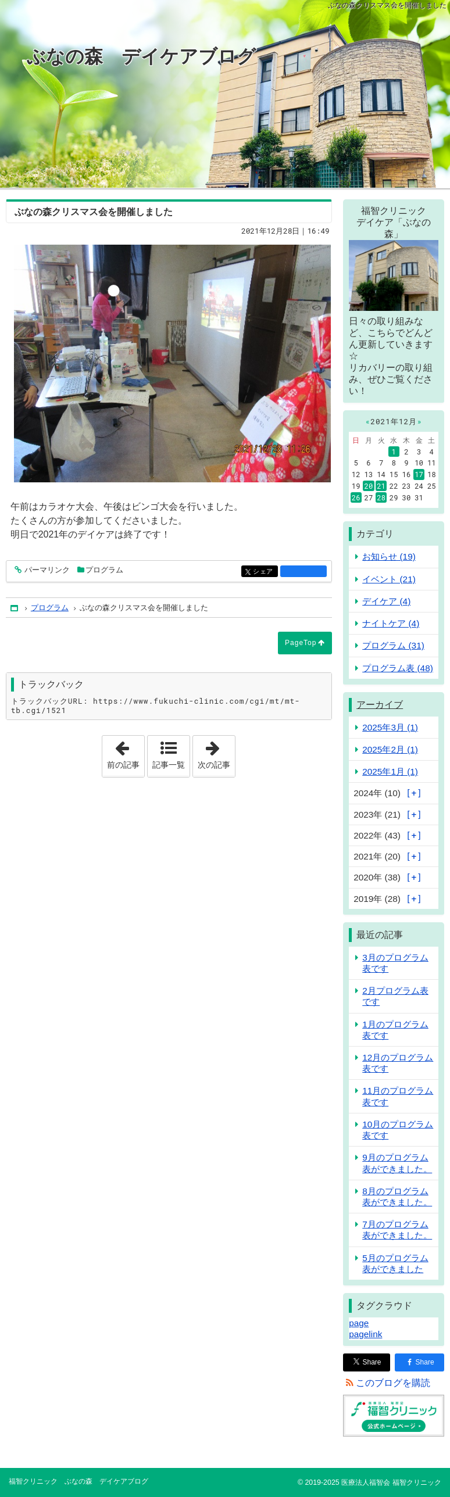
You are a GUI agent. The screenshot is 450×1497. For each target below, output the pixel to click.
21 (381, 485)
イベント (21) (389, 579)
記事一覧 (168, 764)
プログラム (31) (393, 645)
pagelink (365, 1334)
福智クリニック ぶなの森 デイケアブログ (78, 1481)
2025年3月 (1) (390, 727)
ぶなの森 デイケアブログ (141, 56)
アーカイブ (379, 705)
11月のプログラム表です (397, 1096)
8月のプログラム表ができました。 (397, 1196)
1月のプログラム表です (395, 1029)
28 (381, 497)
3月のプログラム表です (395, 962)
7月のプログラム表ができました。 (397, 1229)
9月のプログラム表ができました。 (397, 1162)
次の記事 (216, 752)
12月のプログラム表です (397, 1062)
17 (419, 474)
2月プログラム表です (395, 996)
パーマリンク (46, 570)
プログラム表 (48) (397, 668)
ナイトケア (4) (390, 623)
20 (369, 485)
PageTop (300, 643)
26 (356, 497)
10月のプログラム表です (397, 1129)
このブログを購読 (393, 1383)
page (359, 1323)
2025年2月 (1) (390, 749)
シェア (264, 572)
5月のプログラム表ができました (395, 1263)
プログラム (104, 569)
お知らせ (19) (389, 556)
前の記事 (125, 752)
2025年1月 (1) (390, 771)
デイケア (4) (386, 601)
